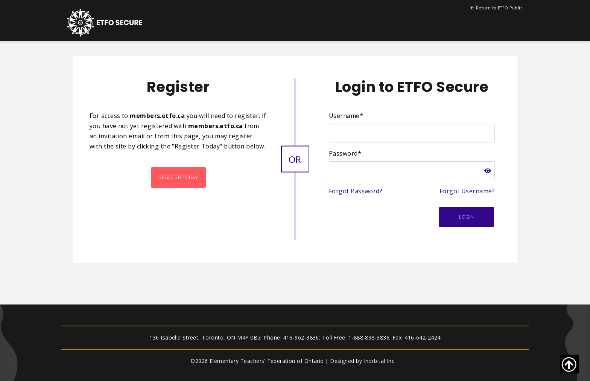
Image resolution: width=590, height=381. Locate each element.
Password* (345, 153)
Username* (346, 116)
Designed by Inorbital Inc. (363, 360)
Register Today (178, 177)
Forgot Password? (355, 191)
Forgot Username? (467, 191)
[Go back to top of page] (569, 364)
